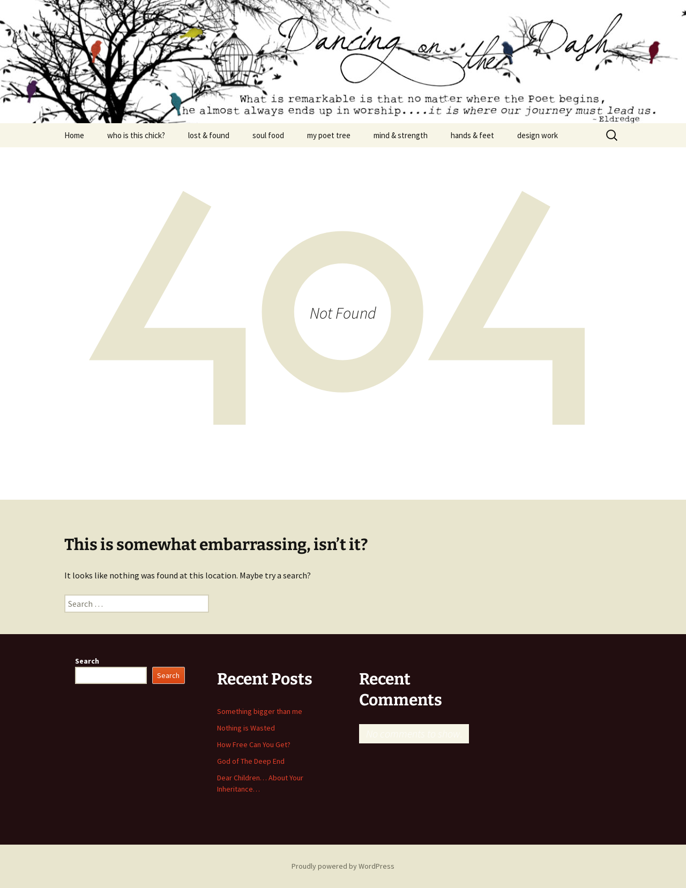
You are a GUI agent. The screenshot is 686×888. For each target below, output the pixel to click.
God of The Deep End (251, 761)
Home (74, 135)
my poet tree (329, 135)
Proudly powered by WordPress (343, 866)
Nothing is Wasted (246, 728)
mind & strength (401, 135)
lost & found (208, 135)
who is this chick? (136, 135)
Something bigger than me (259, 711)
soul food (268, 135)
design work (537, 135)
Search (87, 661)
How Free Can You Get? (253, 744)
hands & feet (472, 135)
